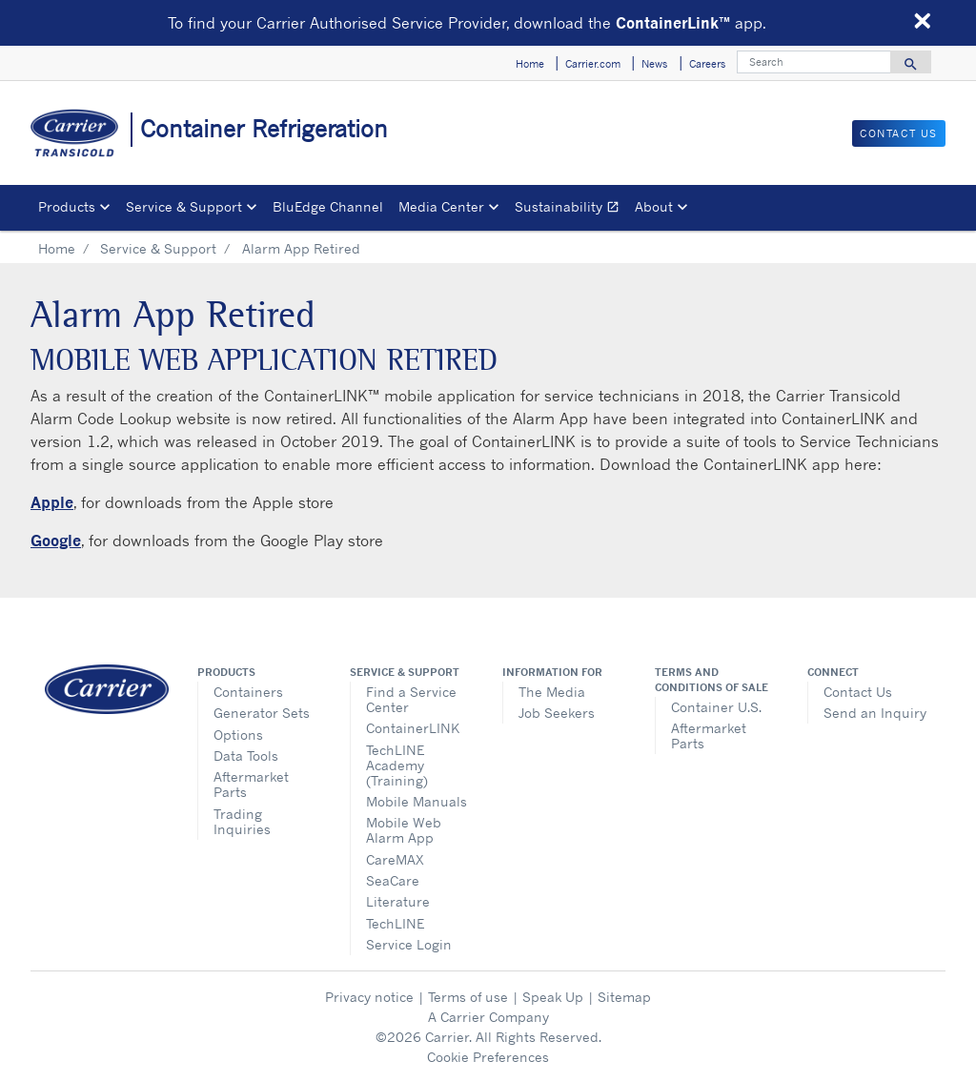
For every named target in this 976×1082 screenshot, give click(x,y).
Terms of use (468, 997)
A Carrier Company (488, 1017)
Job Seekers (556, 712)
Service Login (409, 944)
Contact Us (858, 692)
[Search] (814, 62)
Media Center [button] (441, 206)
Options (238, 734)
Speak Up (552, 997)
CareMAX (395, 859)
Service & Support (158, 248)
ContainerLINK (412, 728)
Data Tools (246, 755)
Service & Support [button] (184, 206)
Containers (248, 692)
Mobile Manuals (416, 801)
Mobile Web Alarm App (403, 830)
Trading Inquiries (242, 821)
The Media (551, 692)
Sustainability (571, 209)
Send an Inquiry (875, 712)
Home (56, 248)
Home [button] (530, 64)
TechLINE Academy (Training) (397, 765)
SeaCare (392, 880)
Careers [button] (707, 64)
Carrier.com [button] (592, 64)
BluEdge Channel (328, 206)
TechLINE (395, 923)
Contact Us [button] (899, 133)
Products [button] (66, 206)
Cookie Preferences (488, 1057)
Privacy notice (369, 997)
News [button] (654, 64)
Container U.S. (716, 707)
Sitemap (624, 997)
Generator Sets (262, 712)
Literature (398, 901)
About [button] (654, 206)
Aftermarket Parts (251, 784)
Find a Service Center (411, 699)
